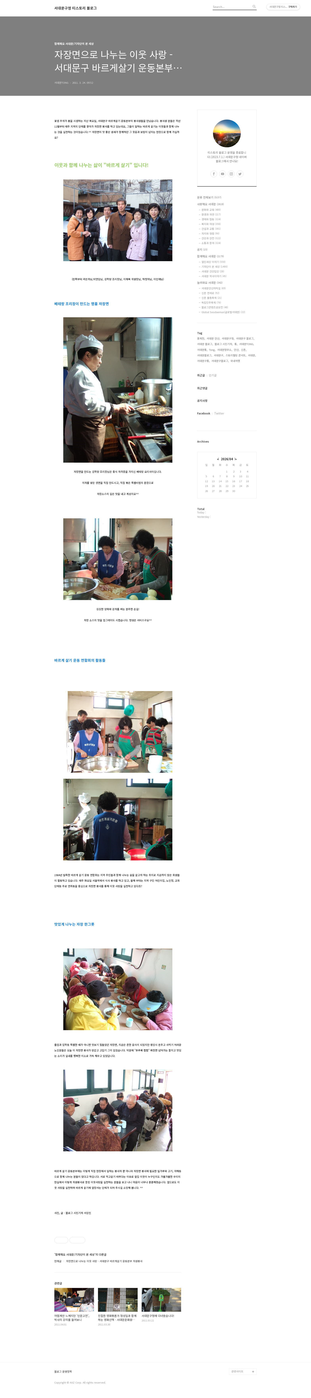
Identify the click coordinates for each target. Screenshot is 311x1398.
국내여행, (235, 361)
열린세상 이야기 (214, 262)
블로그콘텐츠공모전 (215, 307)
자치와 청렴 (210, 233)
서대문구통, (203, 361)
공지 (202, 249)
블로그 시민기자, (224, 344)
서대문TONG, (246, 344)
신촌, (244, 350)
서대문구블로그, (220, 361)
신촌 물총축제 (212, 298)
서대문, (252, 355)
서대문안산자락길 (214, 288)
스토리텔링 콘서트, (236, 355)
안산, (236, 350)
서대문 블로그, (205, 344)
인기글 (213, 375)
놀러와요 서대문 (210, 283)
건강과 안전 (211, 238)
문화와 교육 (211, 210)
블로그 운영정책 (63, 1371)
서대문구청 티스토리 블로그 (75, 8)
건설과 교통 (211, 229)
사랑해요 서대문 (210, 204)
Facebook (203, 413)
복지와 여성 (211, 224)
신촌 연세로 (210, 293)
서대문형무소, (224, 350)
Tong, (212, 350)
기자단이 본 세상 (215, 266)
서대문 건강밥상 (213, 271)
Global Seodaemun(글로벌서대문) (223, 312)
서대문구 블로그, (245, 338)
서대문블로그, (204, 355)
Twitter (219, 413)
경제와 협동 (211, 219)
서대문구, (219, 355)
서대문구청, (228, 338)
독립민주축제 (211, 302)
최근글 (201, 375)
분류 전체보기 (209, 197)
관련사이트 (237, 1371)
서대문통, (202, 350)
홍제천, (201, 338)
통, (236, 344)
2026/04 (227, 459)
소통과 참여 (211, 243)
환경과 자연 (211, 214)
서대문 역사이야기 (214, 276)
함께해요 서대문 (210, 256)
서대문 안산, (213, 338)
